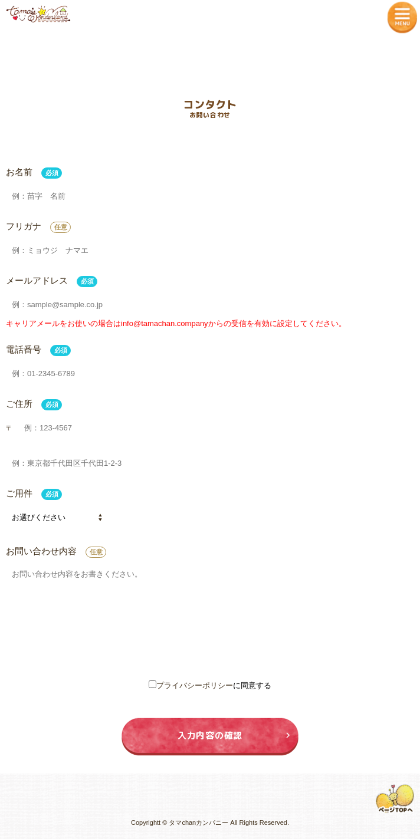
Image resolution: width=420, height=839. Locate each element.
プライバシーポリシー (194, 685)
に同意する (210, 685)
